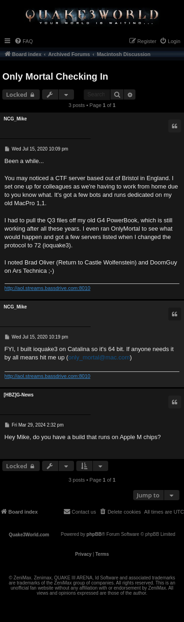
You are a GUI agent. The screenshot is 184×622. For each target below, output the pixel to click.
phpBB (94, 534)
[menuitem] (23, 41)
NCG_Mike (15, 118)
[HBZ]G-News (18, 394)
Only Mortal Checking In (55, 76)
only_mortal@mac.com (99, 357)
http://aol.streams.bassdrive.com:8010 (48, 288)
